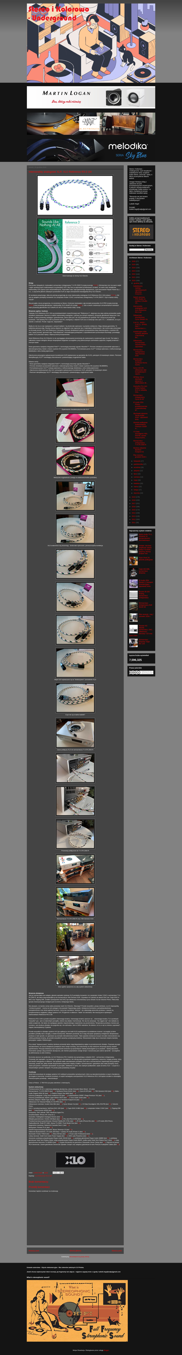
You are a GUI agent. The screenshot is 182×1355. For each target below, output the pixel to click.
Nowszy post (34, 1251)
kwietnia (137, 483)
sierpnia (137, 471)
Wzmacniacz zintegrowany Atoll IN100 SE (145, 605)
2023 (134, 271)
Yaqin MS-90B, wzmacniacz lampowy (144, 571)
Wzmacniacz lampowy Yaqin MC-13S (144, 642)
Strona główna (75, 1251)
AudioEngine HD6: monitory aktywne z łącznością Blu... (140, 334)
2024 (134, 268)
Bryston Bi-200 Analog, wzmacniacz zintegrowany (144, 594)
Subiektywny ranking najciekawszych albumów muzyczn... (139, 290)
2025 (134, 264)
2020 (134, 280)
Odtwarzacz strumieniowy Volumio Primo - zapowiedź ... (140, 343)
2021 (134, 277)
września (137, 467)
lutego (136, 490)
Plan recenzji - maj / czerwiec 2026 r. (146, 615)
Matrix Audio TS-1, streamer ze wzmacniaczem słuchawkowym (145, 537)
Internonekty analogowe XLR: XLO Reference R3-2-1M (140, 309)
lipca (136, 474)
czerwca (137, 477)
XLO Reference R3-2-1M (43, 1176)
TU (54, 1091)
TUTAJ (95, 285)
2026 (134, 261)
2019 (134, 497)
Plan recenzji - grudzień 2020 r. (140, 456)
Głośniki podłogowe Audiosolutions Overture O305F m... (140, 425)
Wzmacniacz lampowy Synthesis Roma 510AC (140, 362)
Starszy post (117, 1251)
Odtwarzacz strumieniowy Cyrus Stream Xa (140, 317)
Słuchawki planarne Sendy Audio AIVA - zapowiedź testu (140, 416)
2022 (134, 274)
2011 (134, 522)
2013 (134, 516)
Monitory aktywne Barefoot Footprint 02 (139, 450)
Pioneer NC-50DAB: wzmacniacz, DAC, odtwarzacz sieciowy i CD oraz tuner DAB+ (141, 631)
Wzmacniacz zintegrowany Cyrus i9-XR (139, 397)
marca (136, 487)
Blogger (106, 1350)
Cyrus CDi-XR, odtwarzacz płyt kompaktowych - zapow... (140, 371)
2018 (134, 500)
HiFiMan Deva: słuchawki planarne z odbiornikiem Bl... (140, 380)
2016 (134, 507)
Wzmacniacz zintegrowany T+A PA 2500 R (139, 443)
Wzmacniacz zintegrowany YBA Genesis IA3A (139, 353)
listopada (137, 461)
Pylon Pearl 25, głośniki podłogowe (146, 559)
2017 (134, 503)
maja (136, 480)
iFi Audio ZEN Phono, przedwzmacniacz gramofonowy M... (140, 406)
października (138, 464)
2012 (134, 519)
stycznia (137, 493)
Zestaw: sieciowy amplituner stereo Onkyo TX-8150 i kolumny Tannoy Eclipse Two (145, 549)
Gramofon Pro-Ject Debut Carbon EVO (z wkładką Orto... (140, 389)
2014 (134, 513)
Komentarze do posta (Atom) (79, 1257)
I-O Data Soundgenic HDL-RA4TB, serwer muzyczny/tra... (140, 434)
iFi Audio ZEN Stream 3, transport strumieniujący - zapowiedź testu (146, 583)
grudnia (137, 283)
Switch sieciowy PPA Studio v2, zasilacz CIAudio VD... (140, 300)
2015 (134, 510)
